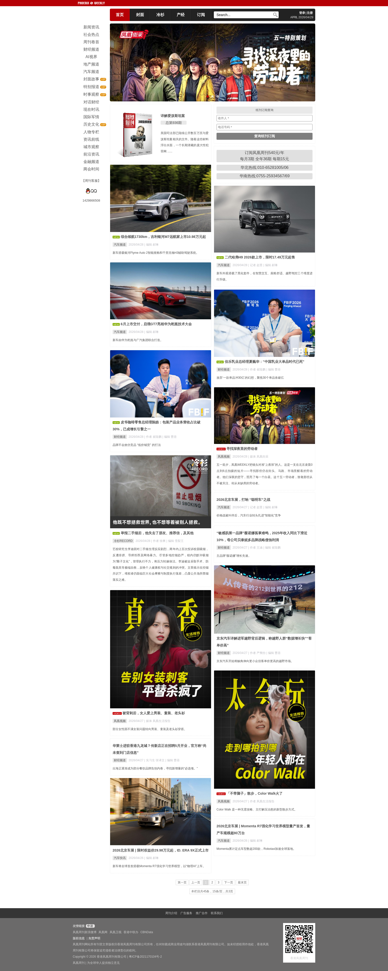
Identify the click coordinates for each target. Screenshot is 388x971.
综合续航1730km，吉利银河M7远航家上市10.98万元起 (163, 237)
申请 (89, 926)
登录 (302, 13)
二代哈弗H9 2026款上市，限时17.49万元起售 (260, 257)
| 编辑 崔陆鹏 (272, 547)
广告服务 (186, 913)
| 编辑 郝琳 (151, 244)
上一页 (195, 882)
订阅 (201, 15)
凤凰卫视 (115, 932)
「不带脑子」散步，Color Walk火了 (254, 793)
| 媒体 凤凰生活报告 (157, 721)
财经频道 (224, 369)
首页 (120, 15)
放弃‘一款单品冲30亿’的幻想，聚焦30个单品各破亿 (250, 377)
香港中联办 (130, 932)
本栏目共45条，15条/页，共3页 (212, 891)
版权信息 (79, 938)
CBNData (146, 932)
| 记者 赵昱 (255, 265)
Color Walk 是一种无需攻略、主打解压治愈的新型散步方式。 (257, 809)
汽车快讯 (120, 858)
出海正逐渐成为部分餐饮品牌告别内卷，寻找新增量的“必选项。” (155, 768)
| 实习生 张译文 (154, 760)
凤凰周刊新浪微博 (85, 932)
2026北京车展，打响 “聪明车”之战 (243, 500)
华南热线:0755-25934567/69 (265, 176)
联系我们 (217, 913)
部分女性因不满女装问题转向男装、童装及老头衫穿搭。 (150, 729)
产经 (181, 15)
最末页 (242, 882)
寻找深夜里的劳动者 (242, 449)
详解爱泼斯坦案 (173, 116)
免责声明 (94, 938)
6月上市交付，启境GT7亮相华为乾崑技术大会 (156, 324)
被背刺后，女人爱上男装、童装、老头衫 (153, 713)
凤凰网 (102, 932)
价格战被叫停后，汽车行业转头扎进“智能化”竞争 (249, 515)
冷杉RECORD (123, 541)
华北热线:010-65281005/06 (265, 167)
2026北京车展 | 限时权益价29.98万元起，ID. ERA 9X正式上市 (161, 850)
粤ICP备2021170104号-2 (145, 956)
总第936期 (174, 123)
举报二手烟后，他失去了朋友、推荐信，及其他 (157, 533)
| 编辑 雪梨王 (175, 541)
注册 (310, 13)
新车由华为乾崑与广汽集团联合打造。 (138, 340)
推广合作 (202, 913)
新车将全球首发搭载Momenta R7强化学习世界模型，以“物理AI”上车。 (159, 866)
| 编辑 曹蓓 (273, 369)
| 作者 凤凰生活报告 (261, 801)
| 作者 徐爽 (158, 541)
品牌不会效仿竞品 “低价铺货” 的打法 (137, 445)
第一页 (182, 882)
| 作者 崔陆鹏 (257, 369)
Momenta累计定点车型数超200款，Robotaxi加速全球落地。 (256, 849)
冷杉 (160, 15)
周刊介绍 (171, 913)
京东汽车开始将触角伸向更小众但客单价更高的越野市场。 (255, 661)
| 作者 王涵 (255, 547)
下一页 (228, 882)
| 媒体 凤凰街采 (258, 456)
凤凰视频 (224, 456)
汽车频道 (120, 244)
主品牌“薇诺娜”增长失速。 (234, 555)
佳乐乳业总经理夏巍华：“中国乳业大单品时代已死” (264, 362)
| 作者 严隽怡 (257, 653)
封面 (140, 15)
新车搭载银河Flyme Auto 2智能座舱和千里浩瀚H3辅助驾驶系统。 (156, 252)
